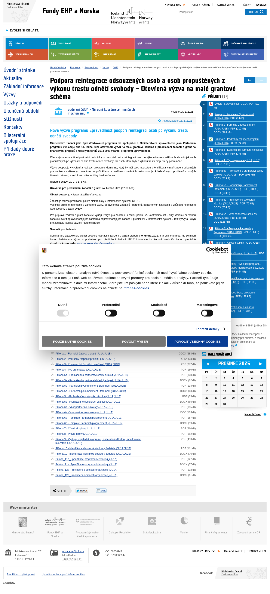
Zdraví (143, 43)
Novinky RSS (173, 4)
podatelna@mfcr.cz (73, 551)
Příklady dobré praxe (18, 151)
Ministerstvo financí (22, 525)
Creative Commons (9, 583)
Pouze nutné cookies (72, 341)
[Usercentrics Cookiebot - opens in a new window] (209, 250)
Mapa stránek (200, 4)
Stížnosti (12, 119)
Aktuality (12, 78)
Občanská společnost (238, 43)
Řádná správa (190, 43)
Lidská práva (104, 54)
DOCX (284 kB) (222, 132)
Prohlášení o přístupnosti (21, 574)
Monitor (184, 525)
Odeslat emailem (106, 490)
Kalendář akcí (253, 414)
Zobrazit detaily (208, 328)
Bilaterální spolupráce (239, 54)
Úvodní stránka (19, 70)
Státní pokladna (152, 525)
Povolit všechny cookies (198, 341)
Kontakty (12, 127)
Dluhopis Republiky (119, 525)
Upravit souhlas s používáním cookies (63, 574)
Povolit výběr (135, 341)
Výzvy (9, 94)
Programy (75, 67)
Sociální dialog (19, 54)
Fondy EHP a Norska (55, 527)
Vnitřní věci (189, 54)
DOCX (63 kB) (222, 193)
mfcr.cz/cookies (136, 288)
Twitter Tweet (86, 490)
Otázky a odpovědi (23, 102)
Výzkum (15, 43)
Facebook (206, 573)
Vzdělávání (60, 43)
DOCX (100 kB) (222, 236)
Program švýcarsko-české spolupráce (87, 527)
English (261, 4)
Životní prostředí (64, 54)
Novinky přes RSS (203, 551)
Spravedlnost (148, 54)
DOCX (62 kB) (222, 178)
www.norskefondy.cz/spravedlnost (96, 243)
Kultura (101, 43)
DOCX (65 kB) (222, 207)
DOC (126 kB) (222, 221)
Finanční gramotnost (216, 525)
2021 (115, 67)
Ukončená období (21, 110)
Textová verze (224, 4)
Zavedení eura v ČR (249, 525)
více (231, 345)
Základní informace (23, 86)
